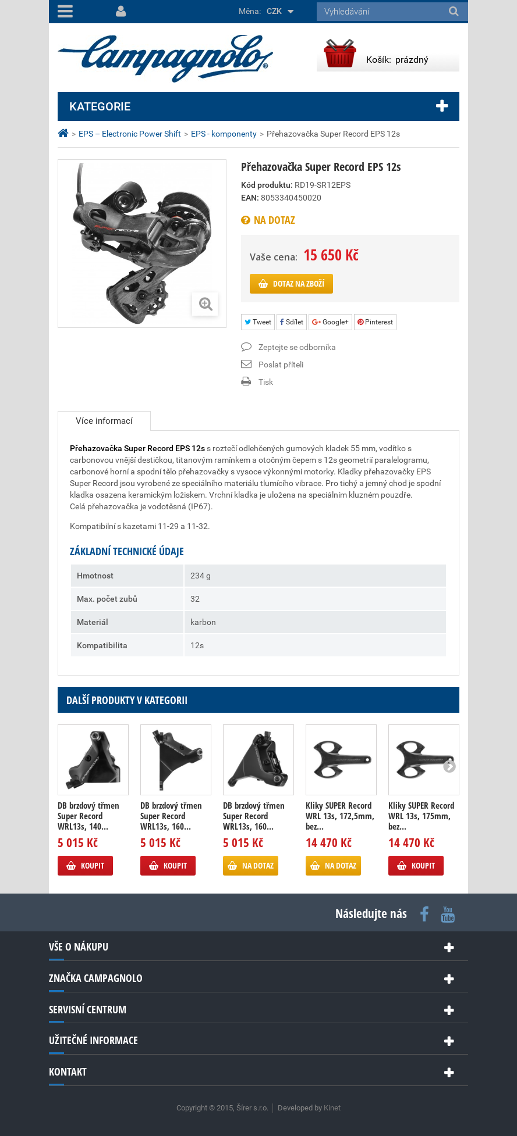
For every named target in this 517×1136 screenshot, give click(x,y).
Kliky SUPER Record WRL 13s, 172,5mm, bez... (340, 815)
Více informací (104, 421)
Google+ (330, 322)
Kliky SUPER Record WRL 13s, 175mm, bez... (421, 815)
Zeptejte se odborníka (297, 347)
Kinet (332, 1107)
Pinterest (375, 322)
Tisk (265, 382)
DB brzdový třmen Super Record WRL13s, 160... (171, 815)
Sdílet (291, 322)
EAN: (250, 197)
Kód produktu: (267, 185)
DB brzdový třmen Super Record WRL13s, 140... (88, 815)
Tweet (258, 322)
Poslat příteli (280, 364)
